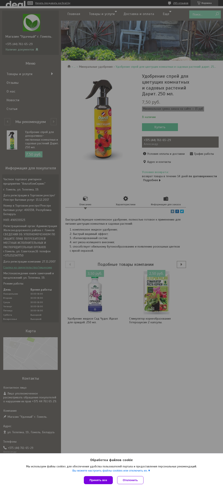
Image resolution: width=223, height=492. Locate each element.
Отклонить (130, 480)
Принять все (98, 480)
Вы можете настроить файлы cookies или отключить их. (110, 470)
